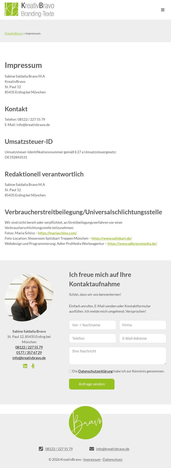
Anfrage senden (92, 384)
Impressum (92, 459)
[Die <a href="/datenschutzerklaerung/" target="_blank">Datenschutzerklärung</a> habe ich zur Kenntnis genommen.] (70, 371)
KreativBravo (14, 33)
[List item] (25, 366)
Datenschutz (112, 459)
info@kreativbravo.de (29, 358)
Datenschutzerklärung (95, 371)
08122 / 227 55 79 (29, 347)
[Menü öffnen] (162, 10)
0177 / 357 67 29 (29, 352)
